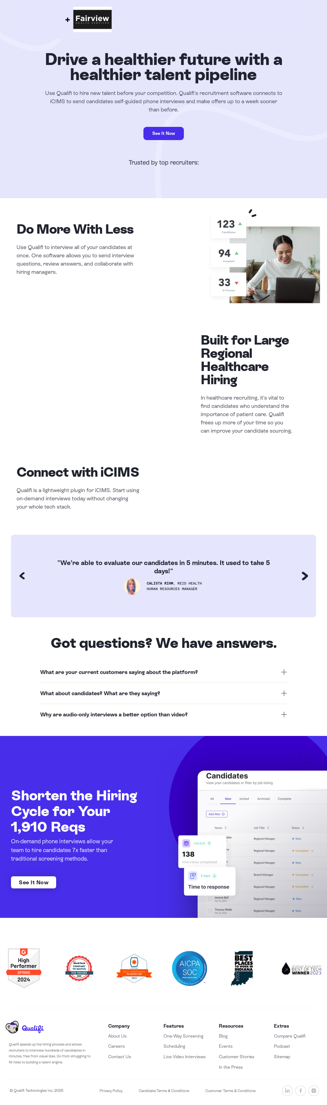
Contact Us (119, 1056)
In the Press (231, 1067)
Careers (116, 1046)
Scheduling (174, 1046)
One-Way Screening (183, 1036)
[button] (22, 576)
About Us (117, 1036)
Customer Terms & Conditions (230, 1090)
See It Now (163, 133)
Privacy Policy (111, 1090)
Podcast (282, 1046)
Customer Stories (236, 1056)
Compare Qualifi (290, 1036)
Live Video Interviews (185, 1056)
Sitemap (282, 1056)
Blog (223, 1036)
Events (226, 1046)
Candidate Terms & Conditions (164, 1090)
